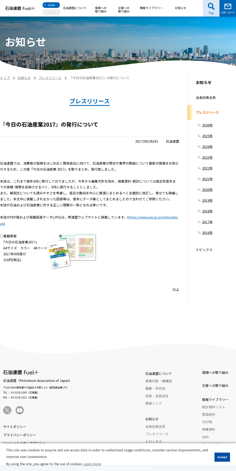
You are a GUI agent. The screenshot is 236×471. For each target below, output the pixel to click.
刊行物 (207, 421)
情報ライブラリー (151, 8)
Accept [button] (222, 457)
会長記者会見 (206, 97)
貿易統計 (208, 414)
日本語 (51, 5)
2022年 (207, 168)
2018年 (207, 211)
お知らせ (180, 8)
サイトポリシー (14, 426)
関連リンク (153, 403)
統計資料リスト (213, 406)
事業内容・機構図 (158, 380)
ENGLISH (51, 12)
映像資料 (208, 429)
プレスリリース (50, 77)
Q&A (205, 436)
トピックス (204, 249)
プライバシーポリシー (19, 434)
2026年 (207, 125)
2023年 (207, 157)
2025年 (207, 135)
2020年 (207, 189)
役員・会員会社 (157, 395)
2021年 (207, 178)
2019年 (207, 200)
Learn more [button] (92, 463)
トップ (5, 77)
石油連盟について (74, 8)
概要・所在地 (155, 388)
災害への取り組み (124, 9)
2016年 (207, 232)
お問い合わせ (227, 12)
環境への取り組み (101, 9)
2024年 (207, 146)
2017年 (207, 221)
